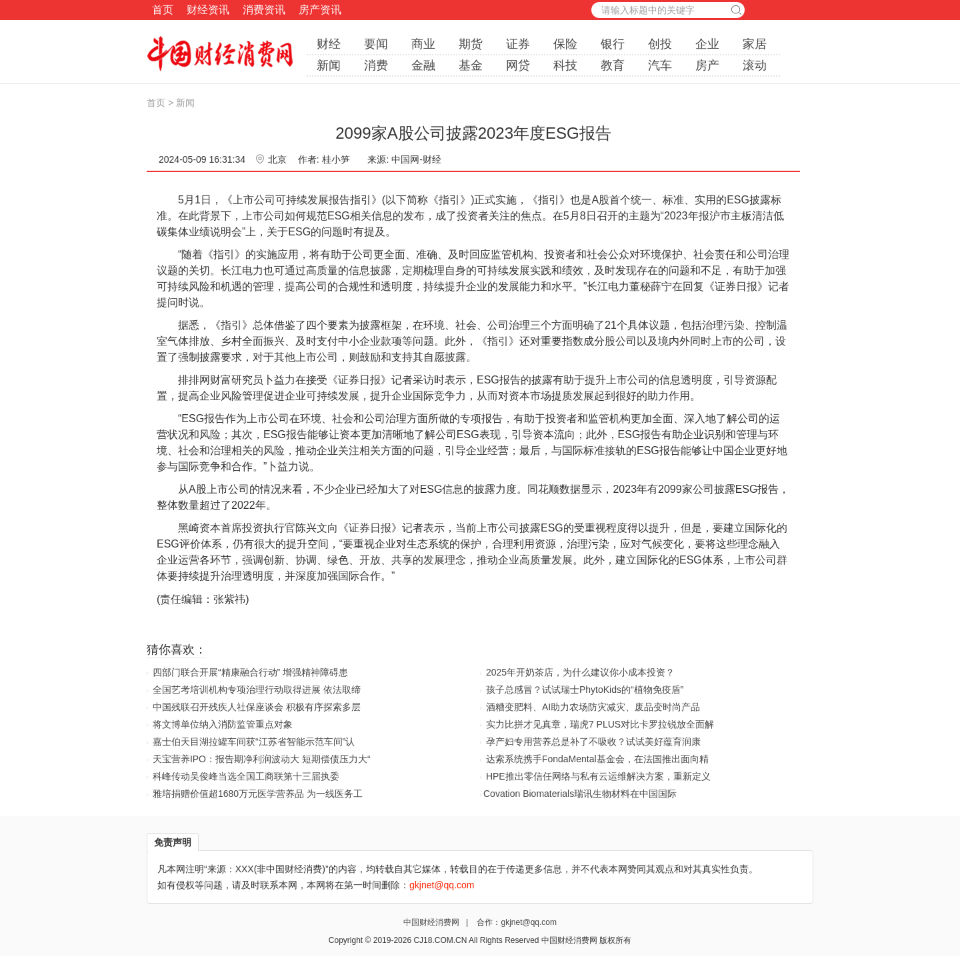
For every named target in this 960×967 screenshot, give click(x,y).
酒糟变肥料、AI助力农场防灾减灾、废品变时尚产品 (593, 707)
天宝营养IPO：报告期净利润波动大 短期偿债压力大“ (262, 759)
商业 (423, 44)
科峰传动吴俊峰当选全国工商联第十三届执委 (246, 776)
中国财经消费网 (432, 922)
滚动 (755, 65)
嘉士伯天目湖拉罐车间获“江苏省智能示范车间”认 (254, 741)
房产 (707, 65)
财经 (329, 44)
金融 (423, 65)
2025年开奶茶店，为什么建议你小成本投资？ (580, 672)
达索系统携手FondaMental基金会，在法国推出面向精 (597, 759)
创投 (660, 44)
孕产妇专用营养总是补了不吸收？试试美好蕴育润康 (593, 741)
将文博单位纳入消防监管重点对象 (223, 724)
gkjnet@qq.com (529, 922)
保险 (565, 44)
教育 (613, 65)
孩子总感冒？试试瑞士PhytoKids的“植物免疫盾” (584, 689)
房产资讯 (320, 9)
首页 (162, 9)
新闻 (329, 65)
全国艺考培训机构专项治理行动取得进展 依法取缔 (257, 689)
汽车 (660, 65)
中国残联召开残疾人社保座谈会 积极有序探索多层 (257, 707)
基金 (471, 65)
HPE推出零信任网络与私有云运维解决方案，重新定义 (598, 776)
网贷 (518, 65)
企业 (707, 44)
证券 (518, 44)
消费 (376, 65)
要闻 (376, 44)
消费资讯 (264, 9)
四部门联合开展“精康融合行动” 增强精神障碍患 (250, 672)
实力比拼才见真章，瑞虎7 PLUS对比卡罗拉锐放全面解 (600, 724)
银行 (613, 44)
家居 (755, 44)
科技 (565, 65)
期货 (471, 44)
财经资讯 (208, 9)
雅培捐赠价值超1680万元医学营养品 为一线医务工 (258, 793)
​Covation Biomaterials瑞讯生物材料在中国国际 (580, 793)
